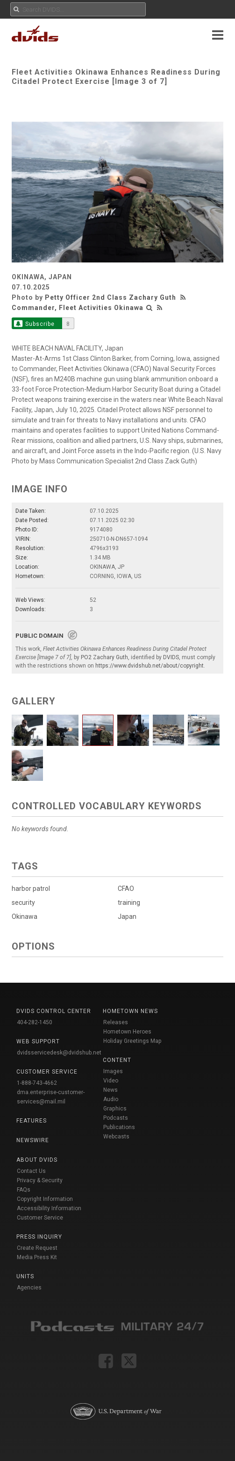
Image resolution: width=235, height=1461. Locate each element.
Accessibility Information (49, 1208)
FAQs (23, 1189)
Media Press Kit (37, 1257)
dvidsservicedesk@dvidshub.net (59, 1052)
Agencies (29, 1287)
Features (31, 1120)
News (110, 1090)
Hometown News (130, 1011)
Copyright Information (45, 1199)
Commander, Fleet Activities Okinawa (77, 307)
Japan (127, 916)
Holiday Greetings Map (132, 1041)
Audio (110, 1099)
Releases (115, 1022)
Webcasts (116, 1136)
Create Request (37, 1248)
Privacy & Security (40, 1180)
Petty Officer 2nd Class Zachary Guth (110, 297)
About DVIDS (36, 1160)
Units (25, 1276)
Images (113, 1071)
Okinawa (24, 916)
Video (110, 1080)
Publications (119, 1127)
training (129, 902)
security (23, 902)
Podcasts (115, 1118)
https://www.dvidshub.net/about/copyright (149, 665)
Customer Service (40, 1217)
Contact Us (31, 1171)
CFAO (126, 888)
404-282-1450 (34, 1022)
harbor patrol (31, 888)
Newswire (32, 1140)
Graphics (115, 1108)
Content (117, 1060)
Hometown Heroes (127, 1031)
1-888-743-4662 (37, 1083)
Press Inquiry (39, 1237)
